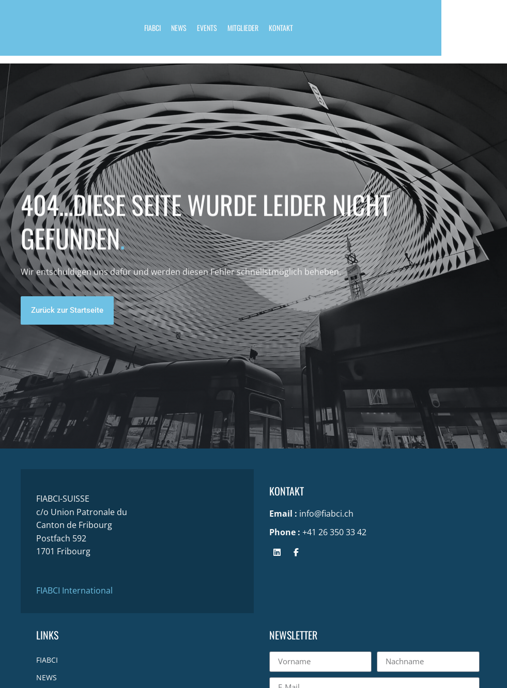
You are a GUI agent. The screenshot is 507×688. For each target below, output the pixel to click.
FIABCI (185, 31)
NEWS (211, 31)
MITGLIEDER (275, 31)
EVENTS (239, 31)
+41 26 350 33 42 (334, 532)
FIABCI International (74, 590)
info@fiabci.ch (326, 513)
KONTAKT (313, 31)
